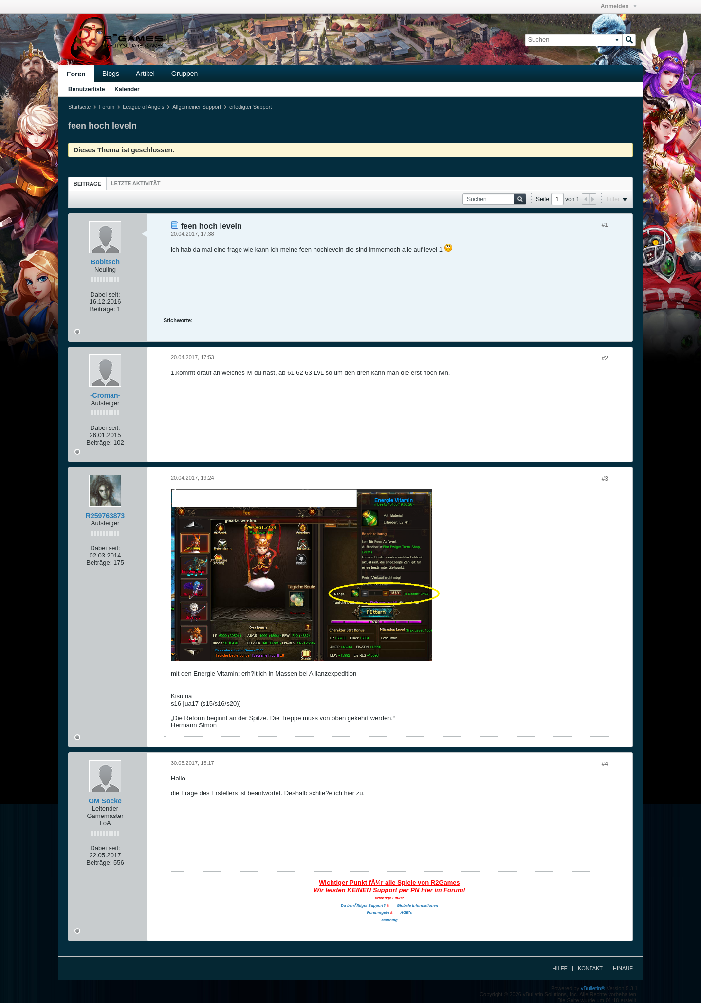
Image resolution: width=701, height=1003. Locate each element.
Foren (76, 74)
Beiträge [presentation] (87, 183)
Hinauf (623, 968)
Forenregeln (378, 912)
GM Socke (105, 801)
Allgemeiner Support (196, 107)
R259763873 (105, 516)
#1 (605, 225)
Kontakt (590, 968)
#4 (605, 764)
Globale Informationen (417, 905)
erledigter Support (250, 107)
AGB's (406, 912)
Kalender (126, 89)
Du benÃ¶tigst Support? (363, 905)
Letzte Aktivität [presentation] (136, 183)
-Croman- (105, 395)
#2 (605, 358)
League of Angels (143, 107)
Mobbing (389, 920)
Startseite (79, 107)
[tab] (87, 183)
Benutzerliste (86, 89)
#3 (605, 478)
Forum (106, 107)
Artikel (145, 73)
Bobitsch (105, 262)
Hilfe (560, 968)
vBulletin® (593, 988)
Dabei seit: (105, 294)
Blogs (110, 73)
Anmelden (619, 6)
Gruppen (184, 73)
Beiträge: (102, 309)
